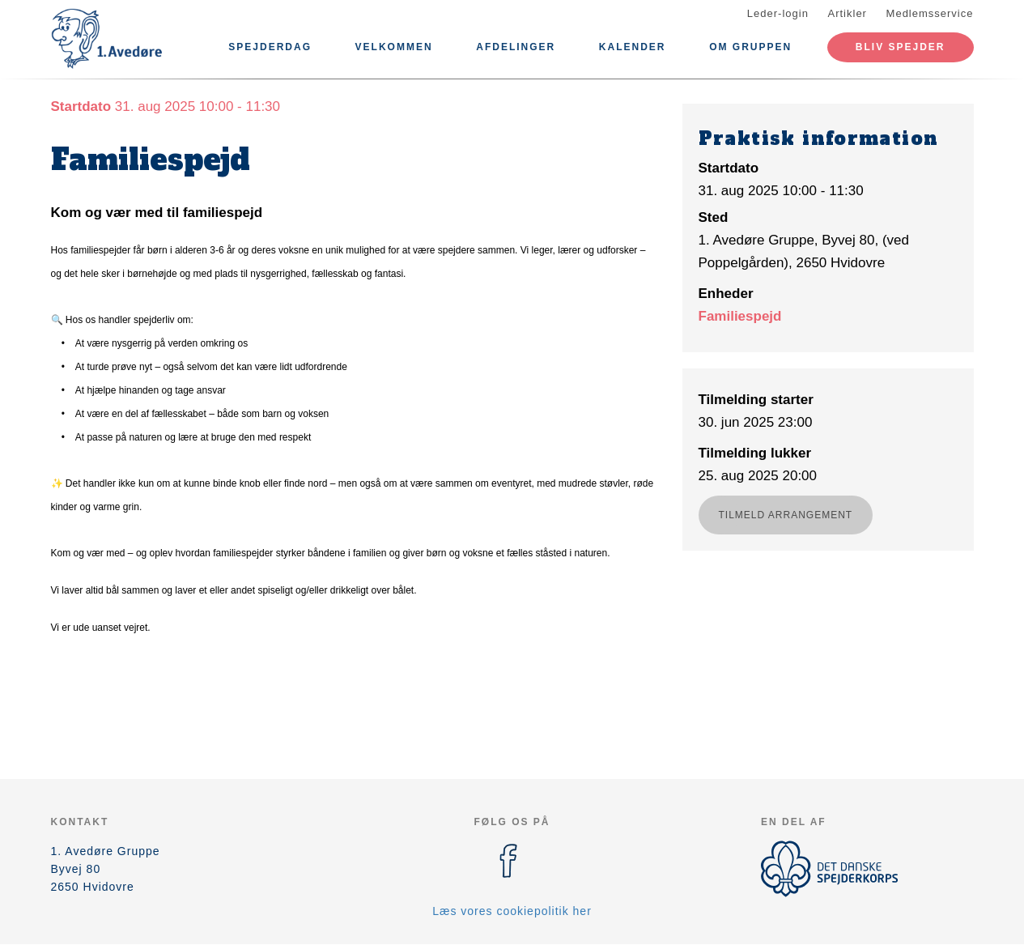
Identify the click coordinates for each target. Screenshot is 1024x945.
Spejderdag (270, 47)
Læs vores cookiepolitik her (512, 911)
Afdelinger (515, 47)
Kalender (632, 47)
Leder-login (778, 13)
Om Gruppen (750, 47)
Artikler (847, 13)
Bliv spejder (900, 47)
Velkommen (394, 47)
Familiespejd (740, 316)
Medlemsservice (930, 13)
